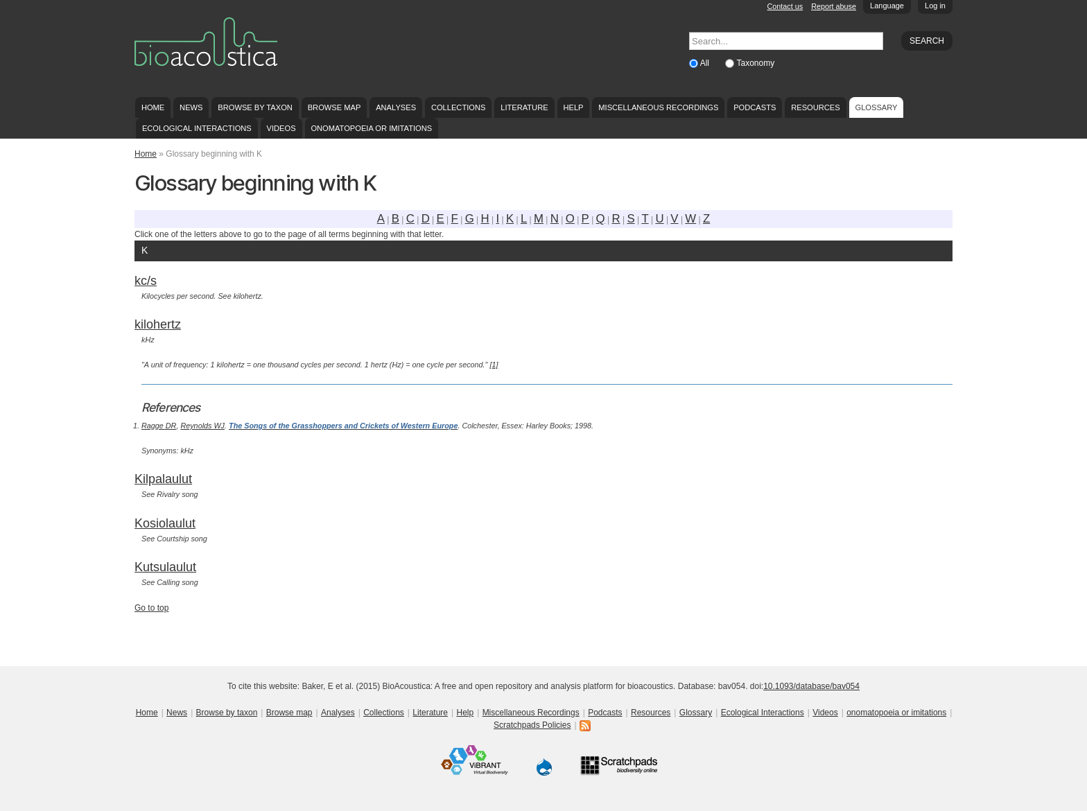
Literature (524, 107)
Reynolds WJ (202, 425)
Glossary (876, 107)
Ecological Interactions (197, 128)
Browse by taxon (255, 107)
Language (887, 5)
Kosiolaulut (164, 523)
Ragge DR (158, 425)
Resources (815, 107)
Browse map (334, 107)
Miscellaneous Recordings (658, 107)
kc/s (145, 281)
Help (573, 107)
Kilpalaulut (163, 479)
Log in (935, 5)
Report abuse (833, 6)
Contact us (785, 6)
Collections (458, 107)
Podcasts (754, 107)
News (191, 107)
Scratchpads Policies (532, 725)
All (706, 63)
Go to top (151, 608)
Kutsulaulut (165, 567)
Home (152, 107)
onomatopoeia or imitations (371, 128)
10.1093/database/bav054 (811, 686)
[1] (493, 364)
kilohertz (157, 324)
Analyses (396, 107)
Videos (281, 128)
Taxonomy (755, 63)
